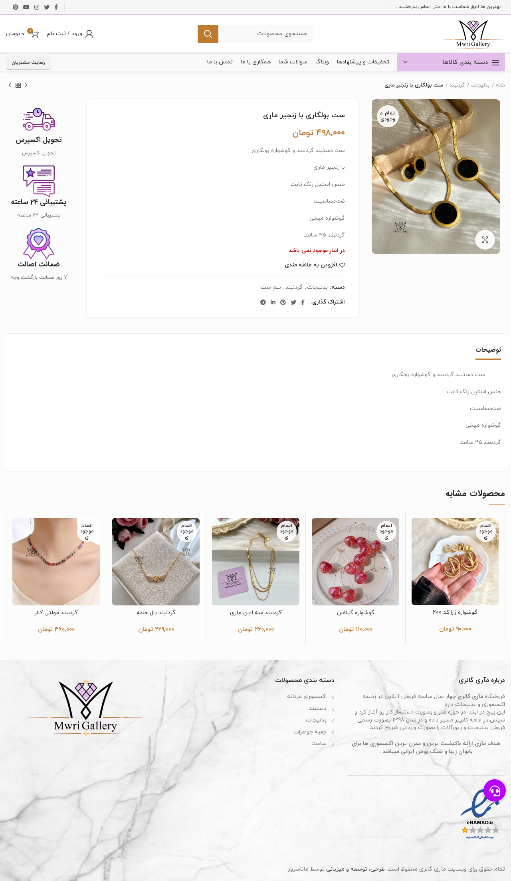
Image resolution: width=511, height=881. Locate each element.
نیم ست (271, 287)
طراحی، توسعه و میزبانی (355, 869)
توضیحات (488, 350)
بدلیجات (480, 85)
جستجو (208, 34)
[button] (494, 790)
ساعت (319, 743)
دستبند (318, 708)
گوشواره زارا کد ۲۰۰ (455, 612)
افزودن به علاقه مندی (311, 265)
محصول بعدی (10, 86)
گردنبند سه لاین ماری (256, 613)
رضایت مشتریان (28, 62)
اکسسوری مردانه (307, 696)
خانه (500, 85)
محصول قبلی (26, 86)
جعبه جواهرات (310, 732)
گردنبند (457, 85)
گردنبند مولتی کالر (56, 613)
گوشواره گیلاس (355, 613)
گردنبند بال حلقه (156, 613)
